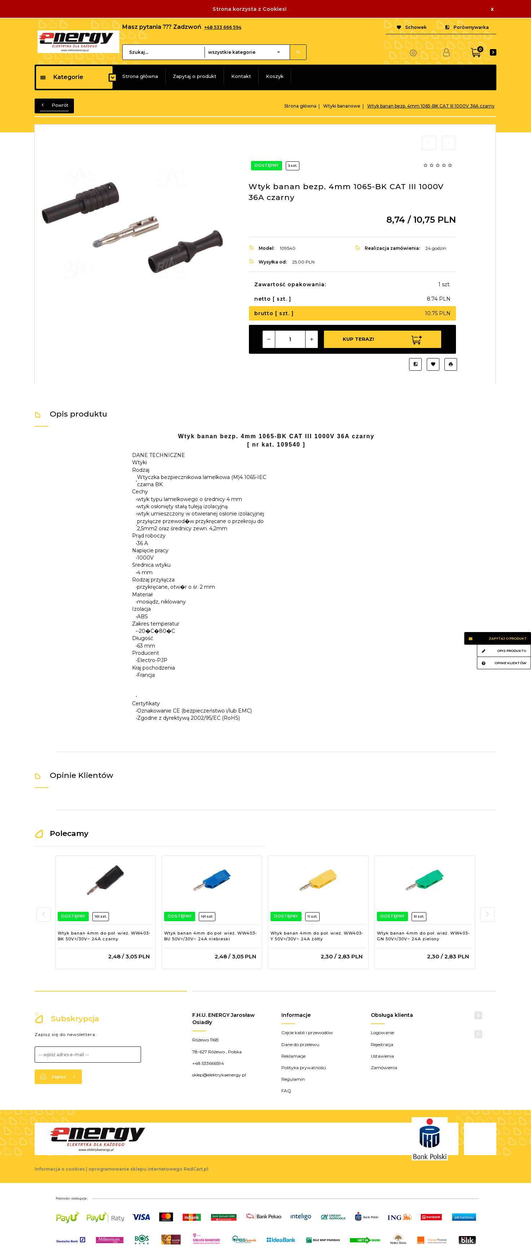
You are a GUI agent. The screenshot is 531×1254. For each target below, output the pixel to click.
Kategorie (61, 77)
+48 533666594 (208, 1063)
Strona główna (140, 76)
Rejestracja (382, 1044)
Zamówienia (384, 1067)
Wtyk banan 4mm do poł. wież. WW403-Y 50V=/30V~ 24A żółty (317, 936)
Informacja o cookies (60, 1169)
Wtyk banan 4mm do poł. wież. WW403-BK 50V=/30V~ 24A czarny (104, 936)
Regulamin (293, 1079)
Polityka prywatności (303, 1067)
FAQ (286, 1090)
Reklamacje (293, 1056)
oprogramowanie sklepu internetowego (135, 1169)
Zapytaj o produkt (194, 76)
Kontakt (241, 76)
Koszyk (275, 76)
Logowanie (382, 1032)
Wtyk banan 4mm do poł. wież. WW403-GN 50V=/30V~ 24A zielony (423, 936)
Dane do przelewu (300, 1044)
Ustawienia (382, 1056)
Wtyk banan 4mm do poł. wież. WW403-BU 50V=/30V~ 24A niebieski (210, 936)
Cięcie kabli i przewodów (307, 1032)
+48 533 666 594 (222, 27)
